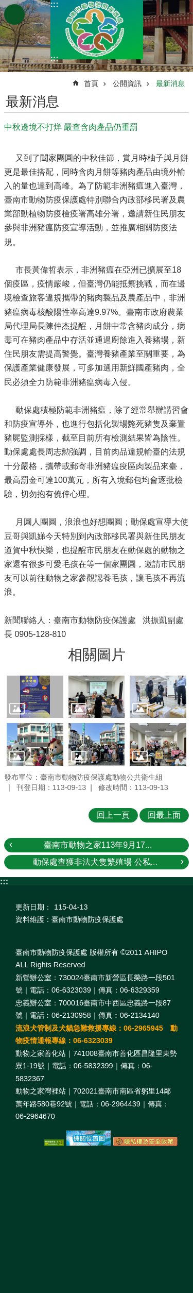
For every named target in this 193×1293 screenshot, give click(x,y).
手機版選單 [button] (14, 14)
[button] (35, 697)
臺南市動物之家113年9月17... (98, 845)
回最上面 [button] (164, 815)
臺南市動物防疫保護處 (96, 29)
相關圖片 (97, 655)
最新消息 (170, 83)
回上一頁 (113, 815)
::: (54, 4)
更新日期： (33, 907)
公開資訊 (127, 83)
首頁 (91, 83)
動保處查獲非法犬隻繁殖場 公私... (95, 862)
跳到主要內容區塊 (5, 5)
